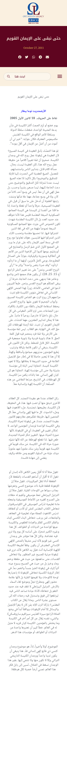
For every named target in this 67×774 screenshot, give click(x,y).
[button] (20, 57)
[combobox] (27, 76)
